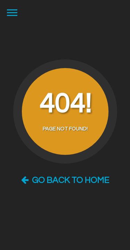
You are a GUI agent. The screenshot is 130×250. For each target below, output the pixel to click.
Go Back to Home (65, 180)
